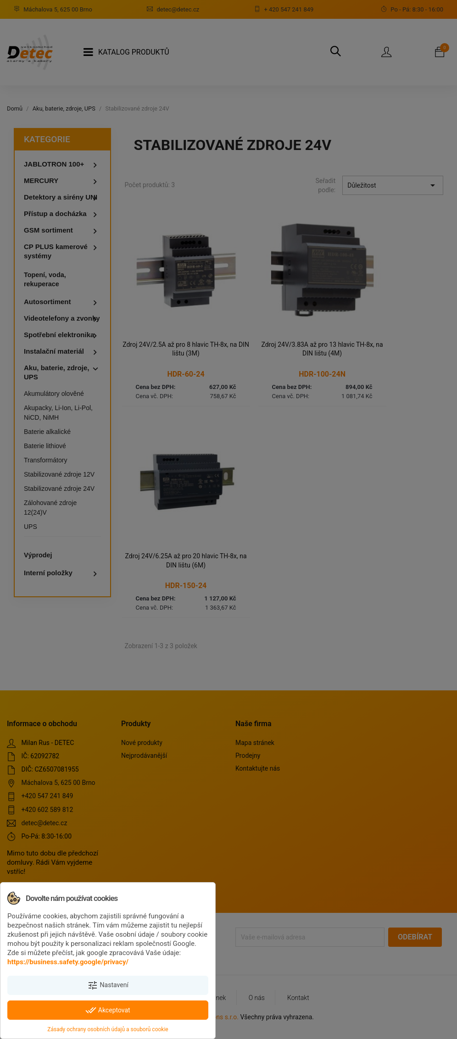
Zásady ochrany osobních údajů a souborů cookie (107, 1029)
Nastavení (107, 985)
